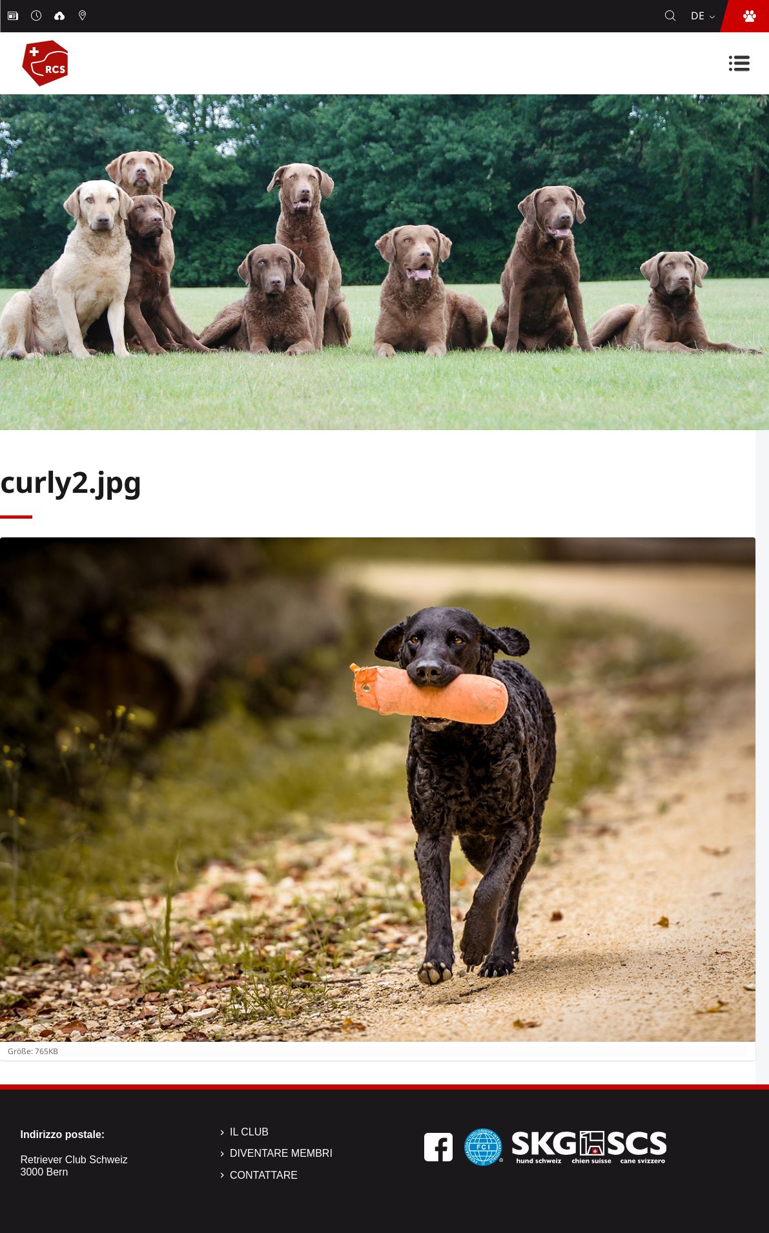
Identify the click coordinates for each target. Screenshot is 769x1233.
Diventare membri (281, 1153)
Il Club (249, 1131)
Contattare (264, 1175)
